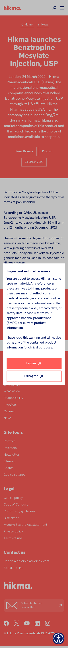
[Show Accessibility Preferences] (58, 638)
